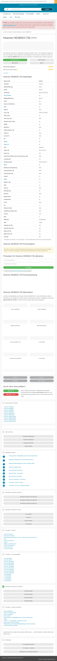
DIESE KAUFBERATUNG (9, 25)
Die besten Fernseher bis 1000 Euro (28, 500)
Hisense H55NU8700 (9, 414)
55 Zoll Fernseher (28, 594)
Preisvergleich (41, 59)
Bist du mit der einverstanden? (17, 271)
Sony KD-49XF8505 (9, 568)
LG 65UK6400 (7, 574)
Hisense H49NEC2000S (10, 416)
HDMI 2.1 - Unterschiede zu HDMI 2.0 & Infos (15, 620)
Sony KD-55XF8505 (9, 569)
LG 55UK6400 (7, 576)
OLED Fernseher (28, 520)
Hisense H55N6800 (9, 411)
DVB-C (5, 542)
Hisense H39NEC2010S (10, 419)
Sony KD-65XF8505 (9, 564)
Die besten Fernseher (18, 13)
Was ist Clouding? (8, 614)
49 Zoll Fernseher (8, 534)
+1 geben (42, 380)
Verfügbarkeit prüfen (15, 59)
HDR (5, 106)
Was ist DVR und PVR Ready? (11, 622)
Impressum (4, 657)
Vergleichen (34, 37)
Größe (38, 13)
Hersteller (46, 13)
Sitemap (20, 657)
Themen (5, 17)
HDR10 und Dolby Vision (10, 543)
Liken (42, 377)
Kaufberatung (7, 13)
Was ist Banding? (8, 611)
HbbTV (5, 141)
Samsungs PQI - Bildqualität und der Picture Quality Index (18, 617)
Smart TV (6, 144)
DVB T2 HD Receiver (9, 545)
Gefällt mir (11, 390)
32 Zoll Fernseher (8, 548)
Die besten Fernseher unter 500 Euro (28, 496)
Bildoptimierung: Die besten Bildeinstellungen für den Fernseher (19, 623)
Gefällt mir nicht (11, 394)
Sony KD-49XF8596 (9, 572)
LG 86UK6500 (7, 580)
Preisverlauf (15, 62)
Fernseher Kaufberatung (28, 436)
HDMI (5, 179)
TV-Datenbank (30, 13)
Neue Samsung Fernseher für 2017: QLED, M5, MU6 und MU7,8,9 (20, 537)
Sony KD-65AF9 (8, 558)
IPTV (5, 539)
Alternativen (5, 73)
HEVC (5, 164)
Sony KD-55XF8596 (9, 571)
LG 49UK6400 (7, 577)
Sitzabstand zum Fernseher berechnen (28, 651)
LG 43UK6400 (7, 579)
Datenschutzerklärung (18, 271)
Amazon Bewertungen (10, 69)
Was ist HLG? (7, 615)
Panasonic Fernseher (9, 535)
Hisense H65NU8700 (9, 413)
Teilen (15, 377)
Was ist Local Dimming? (10, 612)
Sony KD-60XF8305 (9, 563)
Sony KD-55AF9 (8, 560)
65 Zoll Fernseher (28, 600)
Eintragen (28, 267)
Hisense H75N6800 (9, 406)
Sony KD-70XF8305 (9, 561)
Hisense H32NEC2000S (10, 421)
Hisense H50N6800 (9, 410)
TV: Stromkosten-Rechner (28, 644)
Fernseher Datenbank (28, 439)
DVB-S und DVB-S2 (9, 540)
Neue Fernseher (28, 446)
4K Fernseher (7, 95)
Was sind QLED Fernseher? (11, 625)
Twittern (15, 380)
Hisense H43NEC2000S (10, 418)
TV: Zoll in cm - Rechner (28, 648)
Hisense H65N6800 (9, 408)
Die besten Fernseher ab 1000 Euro (28, 503)
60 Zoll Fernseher (28, 597)
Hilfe (11, 17)
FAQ (41, 62)
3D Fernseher (28, 524)
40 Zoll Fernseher (8, 547)
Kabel (18, 17)
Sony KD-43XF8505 (9, 566)
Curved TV (28, 517)
